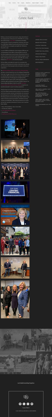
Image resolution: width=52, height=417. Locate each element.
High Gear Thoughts (35, 2)
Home (10, 2)
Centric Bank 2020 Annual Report (9, 110)
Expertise (22, 2)
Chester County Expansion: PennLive (41, 86)
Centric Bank (12, 40)
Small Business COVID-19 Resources (9, 114)
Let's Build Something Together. (26, 383)
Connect (42, 2)
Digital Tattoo (28, 2)
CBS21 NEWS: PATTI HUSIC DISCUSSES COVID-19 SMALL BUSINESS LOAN (43, 100)
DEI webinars (9, 59)
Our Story (14, 2)
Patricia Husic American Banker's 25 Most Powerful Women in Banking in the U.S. (43, 74)
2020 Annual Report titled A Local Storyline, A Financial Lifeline (15, 70)
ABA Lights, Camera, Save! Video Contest (43, 90)
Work (18, 2)
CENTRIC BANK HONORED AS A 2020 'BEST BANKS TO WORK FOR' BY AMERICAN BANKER (43, 80)
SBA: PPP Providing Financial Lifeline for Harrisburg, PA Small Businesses (42, 95)
